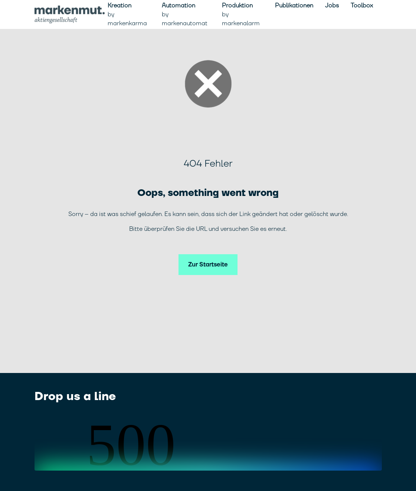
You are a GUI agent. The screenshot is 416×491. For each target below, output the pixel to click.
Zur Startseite (208, 264)
